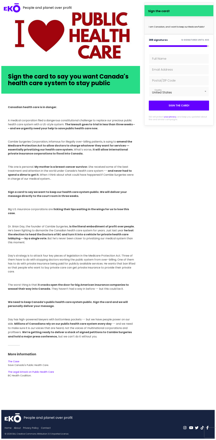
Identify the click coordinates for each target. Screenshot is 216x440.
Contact (46, 428)
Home (8, 428)
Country (158, 90)
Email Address (162, 69)
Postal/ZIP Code (164, 80)
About (17, 428)
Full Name (159, 59)
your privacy (170, 116)
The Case (13, 361)
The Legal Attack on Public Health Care (31, 372)
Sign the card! (179, 105)
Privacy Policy (31, 428)
